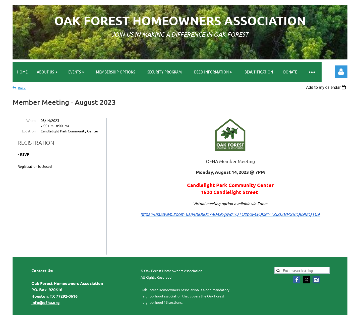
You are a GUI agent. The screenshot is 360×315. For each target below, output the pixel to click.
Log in (341, 71)
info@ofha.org (45, 282)
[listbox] (326, 87)
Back (22, 88)
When (31, 120)
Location (29, 131)
